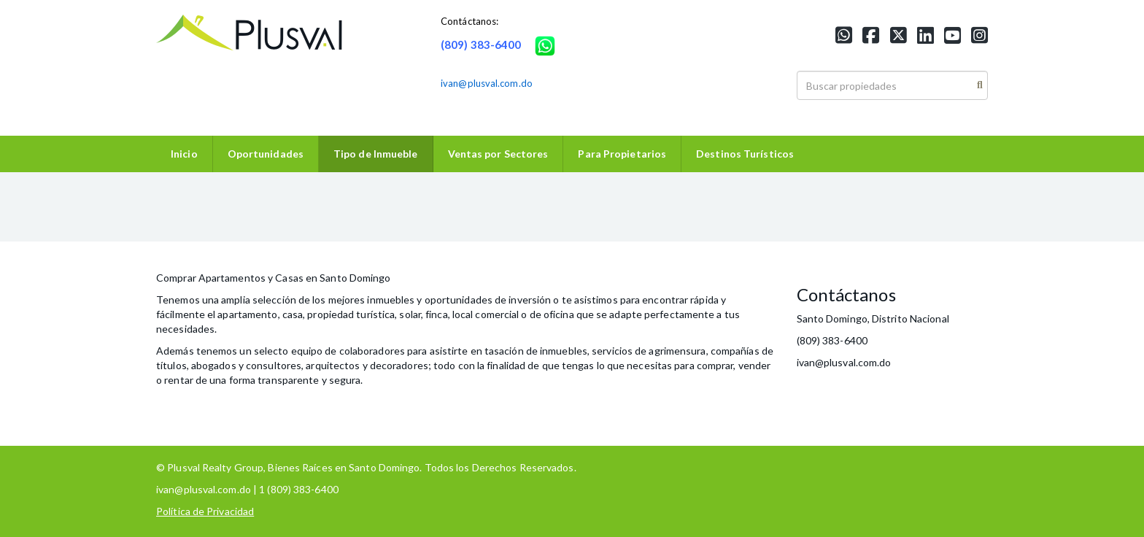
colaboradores (372, 350)
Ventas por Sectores (498, 153)
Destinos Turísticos (745, 153)
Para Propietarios (622, 153)
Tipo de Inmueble (375, 153)
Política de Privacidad (205, 511)
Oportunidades (266, 153)
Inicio (184, 153)
